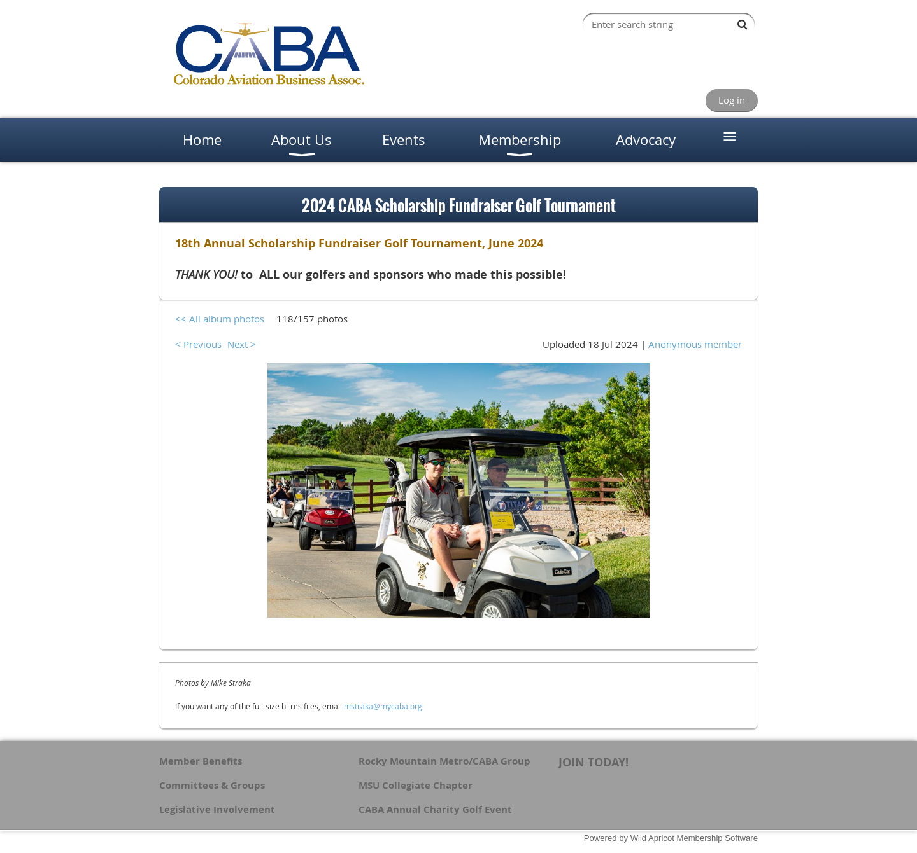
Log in (731, 100)
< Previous (198, 344)
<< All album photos (219, 318)
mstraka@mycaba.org (383, 706)
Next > (241, 344)
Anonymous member (695, 344)
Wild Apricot (652, 838)
